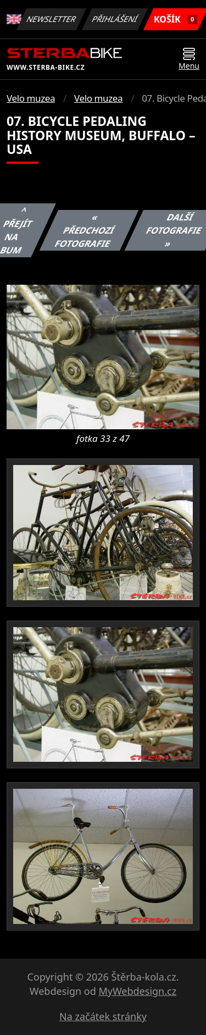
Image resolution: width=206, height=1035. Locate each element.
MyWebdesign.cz (137, 991)
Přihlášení (115, 19)
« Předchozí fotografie (84, 230)
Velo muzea (31, 98)
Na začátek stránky (103, 1016)
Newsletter (52, 19)
